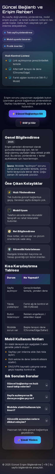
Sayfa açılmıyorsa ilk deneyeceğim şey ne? (27, 397)
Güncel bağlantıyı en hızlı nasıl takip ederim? (27, 385)
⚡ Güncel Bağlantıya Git (27, 113)
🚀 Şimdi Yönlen (28, 439)
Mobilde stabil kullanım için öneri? (27, 409)
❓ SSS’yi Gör (27, 122)
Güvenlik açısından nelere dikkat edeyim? (27, 420)
